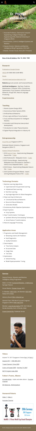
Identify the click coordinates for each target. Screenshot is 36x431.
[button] (2, 2)
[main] (18, 16)
